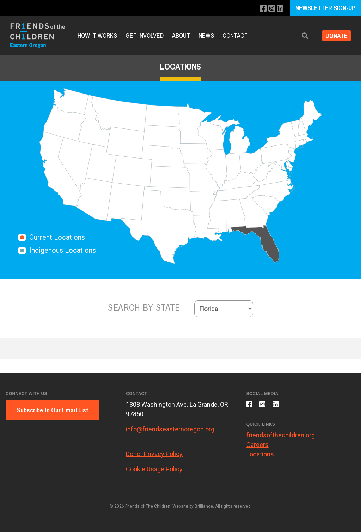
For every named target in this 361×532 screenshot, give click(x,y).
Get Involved (145, 35)
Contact (235, 35)
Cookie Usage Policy (154, 469)
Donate (334, 35)
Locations (260, 457)
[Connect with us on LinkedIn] (279, 8)
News (206, 35)
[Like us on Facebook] (260, 8)
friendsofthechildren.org (280, 438)
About (181, 35)
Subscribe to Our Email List (52, 410)
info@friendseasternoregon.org (170, 429)
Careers (257, 448)
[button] (300, 36)
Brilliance (204, 506)
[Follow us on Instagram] (270, 8)
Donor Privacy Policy (154, 454)
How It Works (97, 35)
